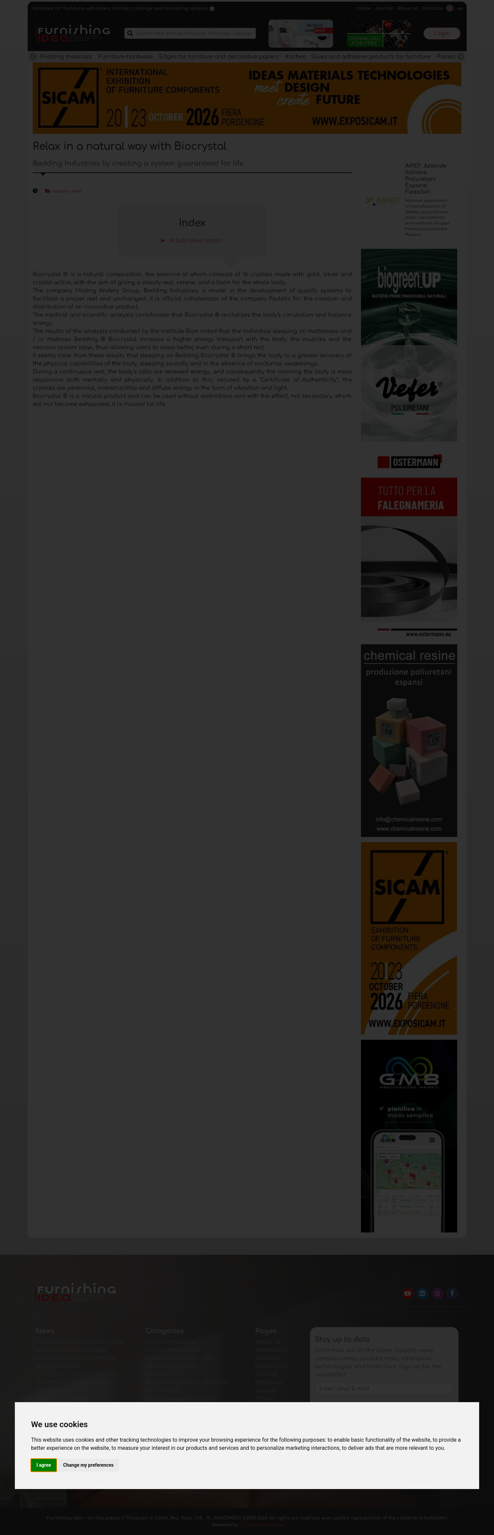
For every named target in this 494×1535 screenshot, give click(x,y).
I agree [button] (43, 1465)
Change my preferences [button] (88, 1465)
